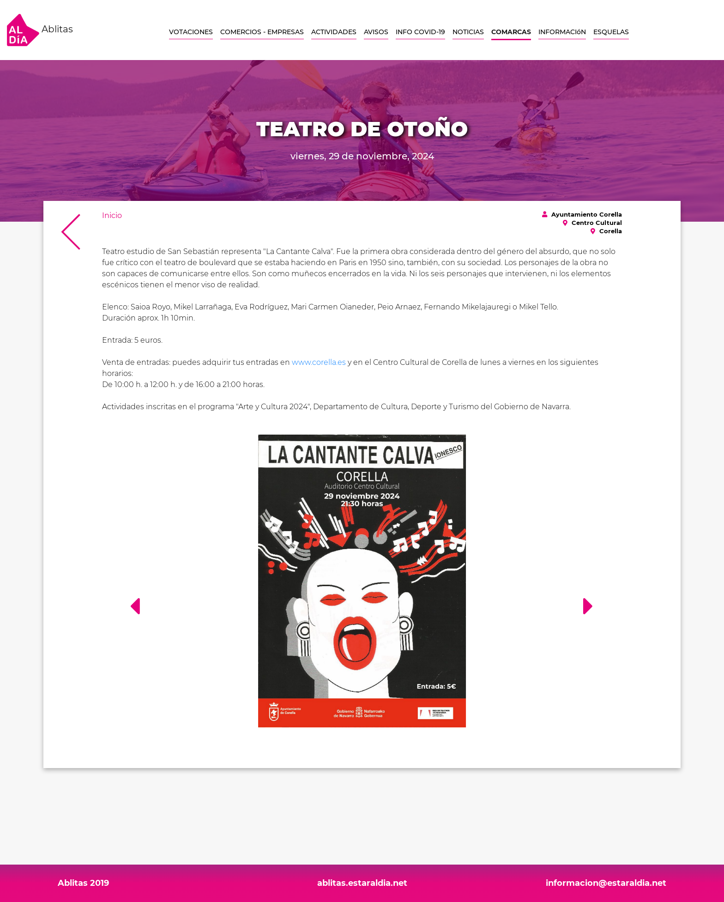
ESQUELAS (611, 32)
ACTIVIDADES (333, 32)
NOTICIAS (468, 32)
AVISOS (376, 32)
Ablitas (40, 30)
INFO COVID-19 (420, 32)
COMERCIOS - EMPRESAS (262, 32)
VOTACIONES (191, 32)
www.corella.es (319, 362)
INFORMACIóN (562, 32)
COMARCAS (511, 32)
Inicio (112, 215)
